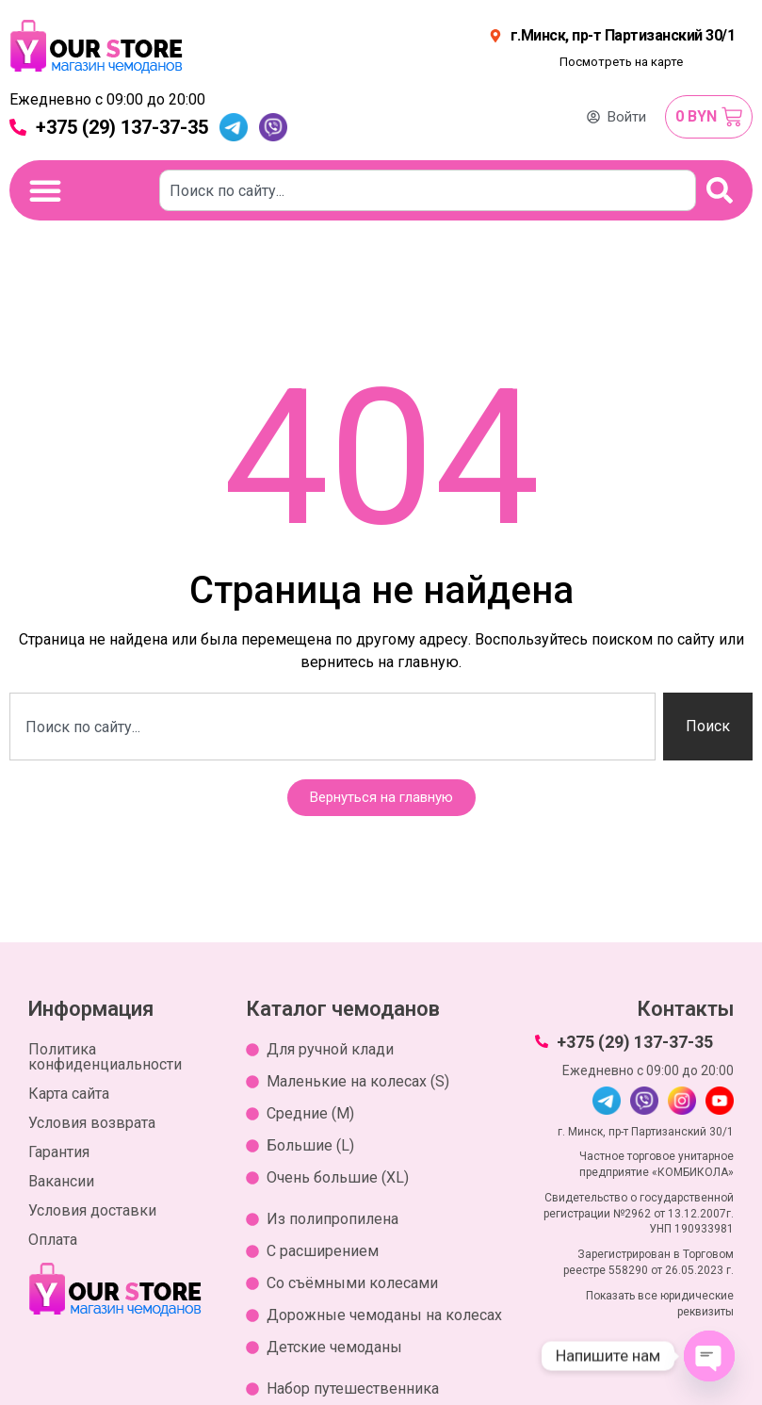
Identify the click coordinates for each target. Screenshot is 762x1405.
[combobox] (428, 190)
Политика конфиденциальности (105, 1056)
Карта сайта (68, 1094)
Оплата (52, 1240)
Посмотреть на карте (621, 62)
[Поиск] (720, 190)
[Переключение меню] (45, 190)
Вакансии (61, 1181)
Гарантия (58, 1152)
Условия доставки (92, 1210)
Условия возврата (91, 1123)
